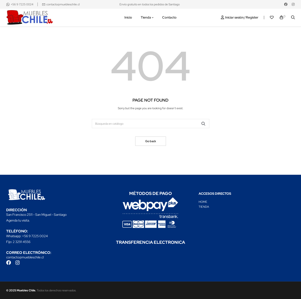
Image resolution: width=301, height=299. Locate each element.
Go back (150, 141)
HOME (203, 202)
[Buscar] (150, 123)
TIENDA (204, 207)
